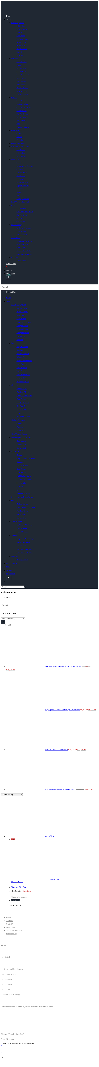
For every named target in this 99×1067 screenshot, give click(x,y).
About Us (9, 921)
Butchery (14, 343)
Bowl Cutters (21, 389)
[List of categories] (13, 618)
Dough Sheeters (22, 333)
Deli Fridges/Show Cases (21, 437)
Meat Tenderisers (23, 375)
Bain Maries (21, 441)
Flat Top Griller (22, 511)
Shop (8, 301)
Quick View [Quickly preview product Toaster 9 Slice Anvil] (49, 836)
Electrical (15, 451)
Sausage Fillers (22, 378)
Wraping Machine (23, 493)
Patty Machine (22, 347)
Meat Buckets (21, 364)
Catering (14, 385)
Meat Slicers (21, 371)
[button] (13, 905)
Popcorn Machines (23, 479)
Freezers (19, 427)
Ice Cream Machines (24, 525)
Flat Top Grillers (22, 403)
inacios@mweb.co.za (8, 974)
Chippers (19, 462)
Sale (8, 567)
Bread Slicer (21, 315)
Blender (19, 455)
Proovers (19, 340)
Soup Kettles (21, 483)
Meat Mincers (21, 368)
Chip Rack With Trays (25, 539)
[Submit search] (25, 587)
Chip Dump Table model (26, 458)
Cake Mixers (21, 319)
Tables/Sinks (16, 535)
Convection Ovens (23, 322)
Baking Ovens (21, 308)
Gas (12, 500)
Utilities (14, 556)
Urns (18, 490)
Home (8, 298)
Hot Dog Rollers (22, 406)
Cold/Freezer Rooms (19, 434)
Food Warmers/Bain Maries (22, 497)
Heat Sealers (21, 469)
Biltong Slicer (21, 357)
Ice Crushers (21, 472)
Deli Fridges (21, 444)
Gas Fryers (20, 514)
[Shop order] (12, 794)
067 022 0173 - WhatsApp (10, 994)
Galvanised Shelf (23, 542)
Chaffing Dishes (22, 392)
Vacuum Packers (22, 382)
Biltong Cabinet (22, 354)
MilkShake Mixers (23, 476)
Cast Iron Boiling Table (25, 507)
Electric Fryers (22, 465)
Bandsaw (20, 350)
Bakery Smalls (22, 560)
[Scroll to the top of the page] (1, 1046)
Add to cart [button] (15, 900)
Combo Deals (11, 563)
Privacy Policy (11, 934)
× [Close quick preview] (1, 1049)
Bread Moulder (22, 312)
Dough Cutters (22, 326)
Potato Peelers (21, 410)
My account (10, 574)
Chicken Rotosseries (24, 396)
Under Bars (20, 430)
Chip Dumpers (22, 399)
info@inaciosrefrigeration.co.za (12, 969)
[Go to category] (3, 622)
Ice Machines (21, 528)
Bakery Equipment (18, 305)
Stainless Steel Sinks (24, 549)
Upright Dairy (21, 448)
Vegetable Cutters (23, 416)
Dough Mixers (22, 329)
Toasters (19, 486)
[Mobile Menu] (11, 292)
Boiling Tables (22, 504)
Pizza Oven (20, 336)
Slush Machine (22, 532)
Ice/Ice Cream (16, 521)
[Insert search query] (12, 587)
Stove (18, 413)
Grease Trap (21, 546)
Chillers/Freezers (17, 420)
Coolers (19, 423)
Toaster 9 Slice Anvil (19, 887)
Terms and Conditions (14, 931)
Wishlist (9, 570)
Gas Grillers (21, 518)
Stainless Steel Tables (24, 553)
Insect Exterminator (24, 361)
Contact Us (10, 924)
